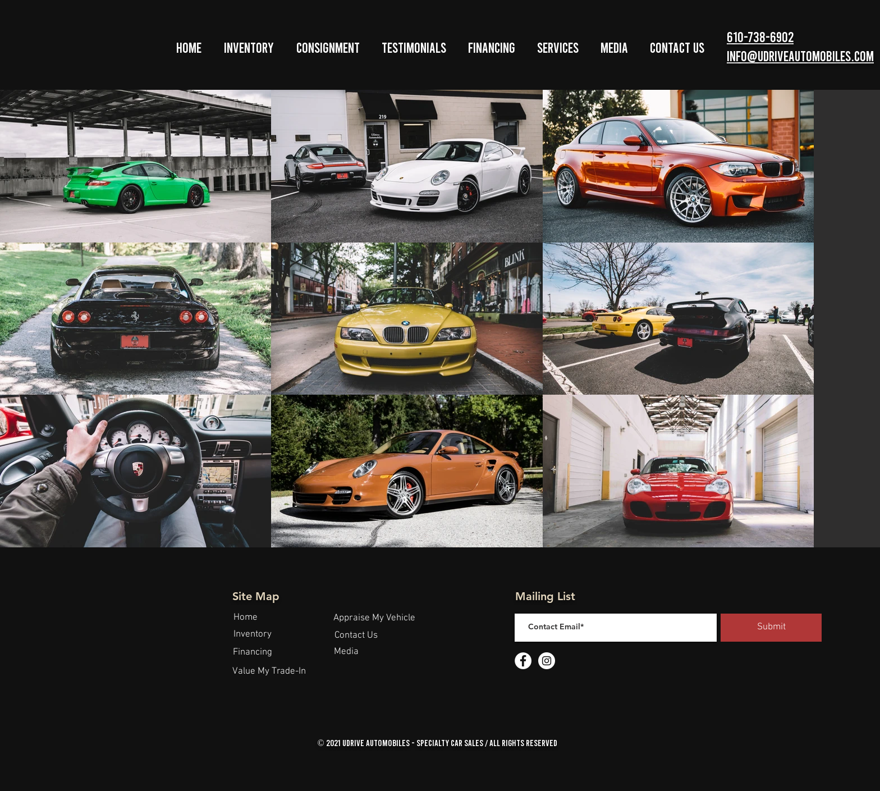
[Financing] (252, 653)
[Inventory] (252, 635)
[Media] (346, 652)
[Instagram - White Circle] (546, 660)
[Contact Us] (355, 636)
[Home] (245, 618)
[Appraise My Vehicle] (374, 618)
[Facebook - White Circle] (523, 660)
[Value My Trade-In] (269, 672)
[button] (249, 47)
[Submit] (771, 628)
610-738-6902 (760, 36)
